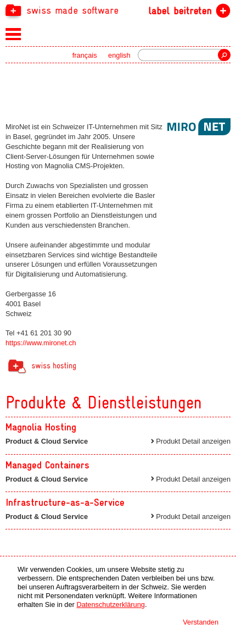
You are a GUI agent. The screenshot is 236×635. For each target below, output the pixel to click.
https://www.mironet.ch (40, 343)
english (119, 55)
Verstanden (200, 622)
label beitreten (179, 10)
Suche (224, 55)
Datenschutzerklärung (110, 604)
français (84, 55)
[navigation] (118, 10)
